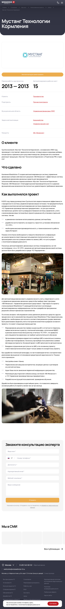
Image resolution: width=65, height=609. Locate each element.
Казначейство (38, 120)
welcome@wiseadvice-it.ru (14, 569)
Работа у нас (28, 586)
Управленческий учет (41, 124)
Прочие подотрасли (40, 102)
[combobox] (11, 458)
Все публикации (53, 549)
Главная (4, 7)
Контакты (27, 593)
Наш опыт (23, 7)
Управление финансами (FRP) (44, 111)
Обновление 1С (8, 593)
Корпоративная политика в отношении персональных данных (53, 581)
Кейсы (49, 7)
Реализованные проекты (37, 7)
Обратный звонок (39, 565)
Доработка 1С (7, 596)
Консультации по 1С (9, 586)
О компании (14, 7)
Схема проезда (49, 573)
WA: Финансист (38, 133)
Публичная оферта (50, 592)
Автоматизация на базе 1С (11, 599)
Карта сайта (48, 595)
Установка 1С (7, 583)
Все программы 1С (9, 579)
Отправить (32, 500)
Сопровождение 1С (9, 589)
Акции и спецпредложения (32, 599)
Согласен (53, 603)
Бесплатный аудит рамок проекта (32, 74)
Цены (25, 596)
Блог (25, 589)
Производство (38, 96)
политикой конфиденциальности (29, 605)
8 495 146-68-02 (25, 565)
